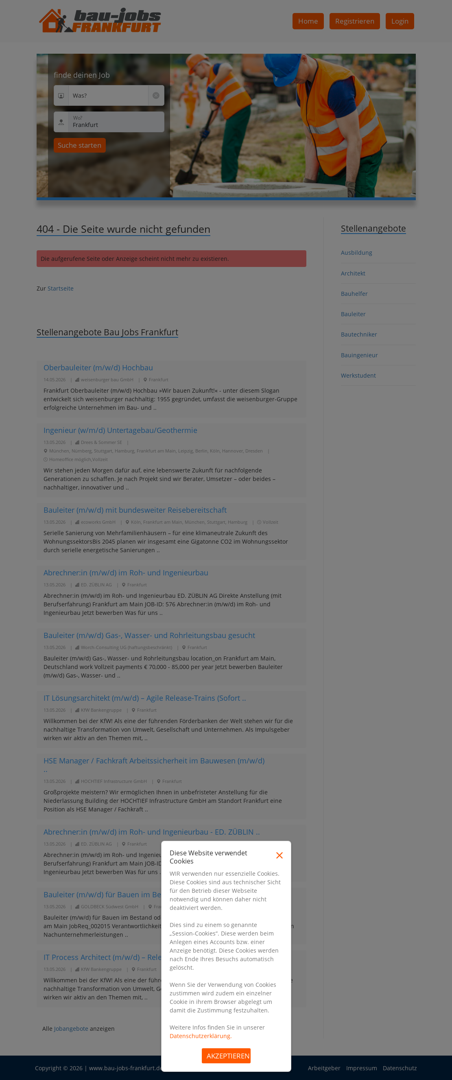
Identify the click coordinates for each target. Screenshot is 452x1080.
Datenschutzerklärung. (201, 1036)
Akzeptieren (228, 1055)
